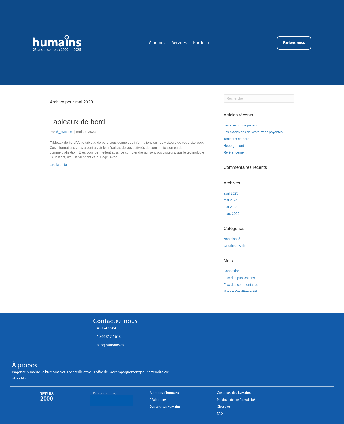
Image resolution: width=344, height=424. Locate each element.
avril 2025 (231, 193)
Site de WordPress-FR (240, 291)
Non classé (232, 239)
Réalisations (158, 400)
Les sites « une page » (240, 125)
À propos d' (164, 393)
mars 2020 (231, 214)
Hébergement (234, 146)
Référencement (235, 152)
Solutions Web (234, 246)
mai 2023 (231, 207)
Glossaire (223, 407)
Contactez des (234, 393)
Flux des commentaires (241, 284)
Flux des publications (239, 278)
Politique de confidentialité (236, 400)
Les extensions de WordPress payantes (253, 132)
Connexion (232, 271)
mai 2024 (231, 200)
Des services (165, 407)
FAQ (220, 414)
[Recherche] (259, 98)
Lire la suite (58, 164)
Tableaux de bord (77, 122)
